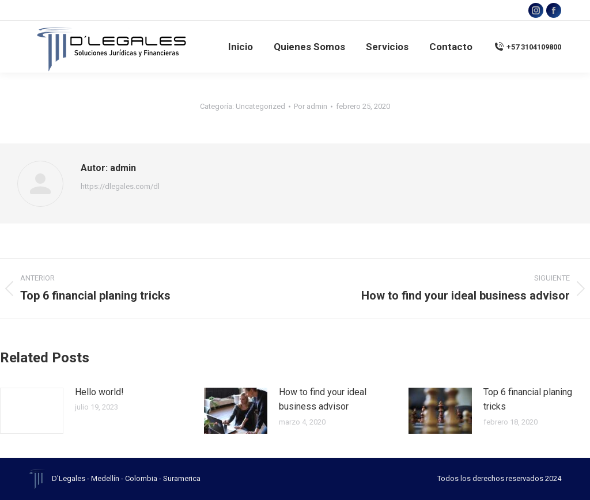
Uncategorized (260, 106)
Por (310, 106)
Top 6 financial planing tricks (527, 399)
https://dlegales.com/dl (120, 186)
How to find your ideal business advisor (322, 399)
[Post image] (31, 411)
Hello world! (99, 392)
